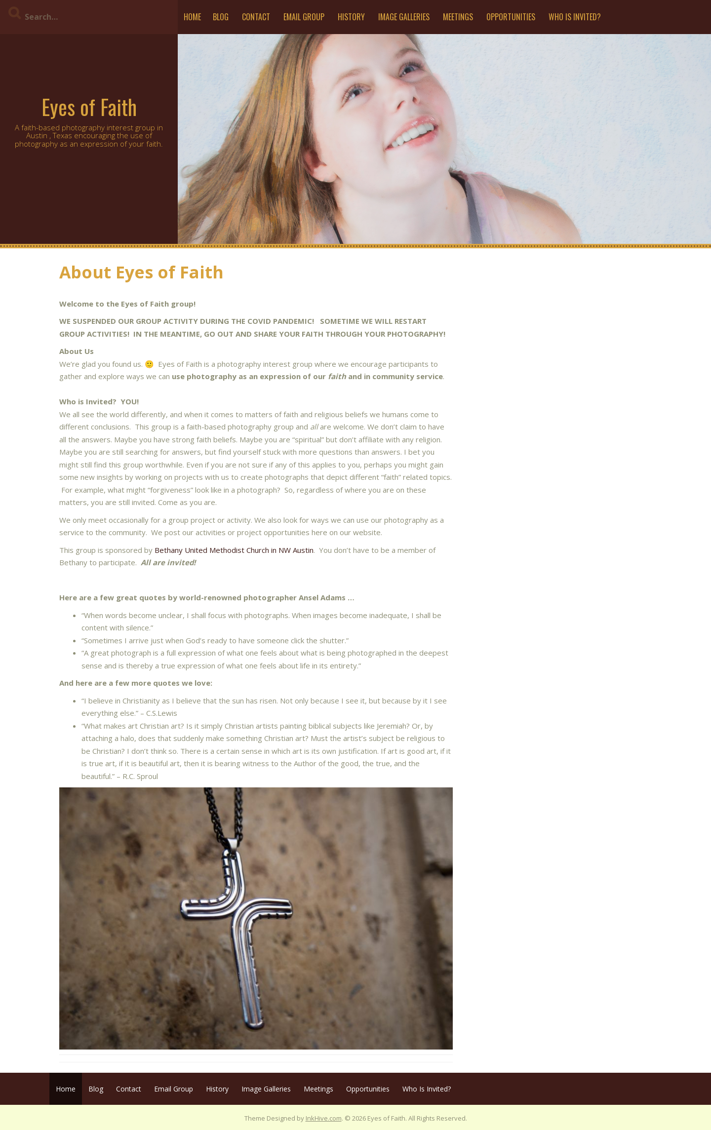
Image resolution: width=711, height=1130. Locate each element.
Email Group (303, 17)
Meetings (458, 17)
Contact (256, 17)
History (351, 17)
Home (192, 17)
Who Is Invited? (575, 17)
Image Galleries (404, 17)
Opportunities (510, 17)
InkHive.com (324, 1118)
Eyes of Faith (89, 106)
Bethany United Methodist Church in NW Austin (234, 550)
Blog (221, 17)
